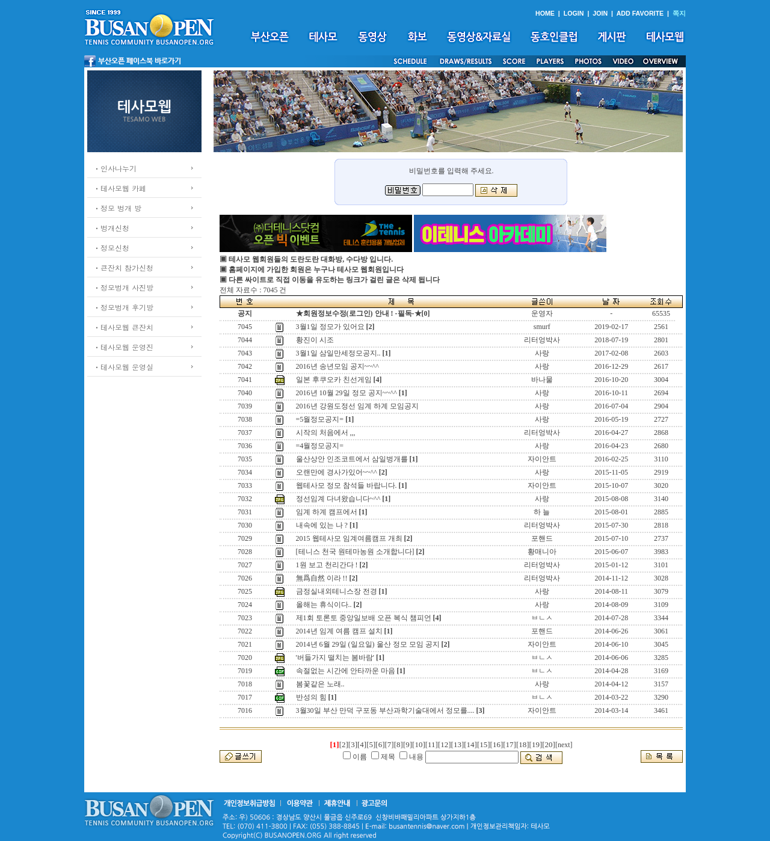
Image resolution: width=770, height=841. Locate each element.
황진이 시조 (315, 340)
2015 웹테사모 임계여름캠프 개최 (349, 538)
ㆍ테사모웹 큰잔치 (123, 327)
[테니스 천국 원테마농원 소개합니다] (355, 551)
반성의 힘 (311, 697)
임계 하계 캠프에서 (326, 512)
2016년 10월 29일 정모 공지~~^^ (346, 393)
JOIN (600, 13)
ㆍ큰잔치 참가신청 (123, 267)
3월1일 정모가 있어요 (330, 326)
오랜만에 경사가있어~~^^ (336, 472)
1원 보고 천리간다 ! (327, 565)
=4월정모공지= (320, 446)
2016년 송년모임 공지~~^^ (337, 366)
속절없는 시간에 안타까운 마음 (345, 671)
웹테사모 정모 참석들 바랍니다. (346, 485)
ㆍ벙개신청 (111, 228)
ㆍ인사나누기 (115, 168)
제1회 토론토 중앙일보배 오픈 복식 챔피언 (363, 618)
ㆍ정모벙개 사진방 (123, 287)
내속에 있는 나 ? (322, 525)
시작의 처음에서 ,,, (326, 432)
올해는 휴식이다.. (324, 604)
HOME (545, 13)
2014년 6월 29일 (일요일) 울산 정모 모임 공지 (368, 644)
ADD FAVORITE (640, 13)
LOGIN (574, 13)
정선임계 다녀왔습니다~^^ (338, 498)
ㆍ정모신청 (111, 247)
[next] (564, 745)
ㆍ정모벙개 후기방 (123, 307)
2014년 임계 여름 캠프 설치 (339, 631)
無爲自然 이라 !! (322, 578)
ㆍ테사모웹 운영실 (123, 367)
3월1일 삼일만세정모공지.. (338, 353)
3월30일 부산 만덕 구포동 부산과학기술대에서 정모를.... (385, 710)
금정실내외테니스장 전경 (336, 591)
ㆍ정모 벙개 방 (117, 208)
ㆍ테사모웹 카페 (119, 188)
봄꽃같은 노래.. (320, 684)
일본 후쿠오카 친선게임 (334, 379)
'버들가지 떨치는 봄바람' (335, 657)
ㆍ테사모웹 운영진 (123, 347)
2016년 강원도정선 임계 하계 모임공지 (357, 406)
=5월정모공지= (320, 419)
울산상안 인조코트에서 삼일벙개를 (352, 459)
